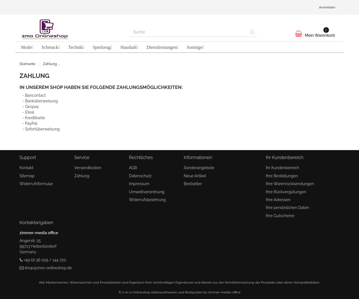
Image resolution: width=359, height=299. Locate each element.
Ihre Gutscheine (280, 215)
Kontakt (26, 167)
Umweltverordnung (146, 192)
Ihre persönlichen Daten (287, 207)
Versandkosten (87, 167)
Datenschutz (140, 176)
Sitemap (27, 176)
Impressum (139, 183)
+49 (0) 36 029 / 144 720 (45, 260)
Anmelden (327, 7)
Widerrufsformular (36, 183)
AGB (133, 167)
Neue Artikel (195, 176)
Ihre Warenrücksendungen (290, 183)
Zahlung (82, 176)
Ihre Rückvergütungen (286, 192)
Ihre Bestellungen (282, 176)
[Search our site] (188, 32)
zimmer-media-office (224, 292)
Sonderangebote (199, 167)
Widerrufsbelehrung (147, 199)
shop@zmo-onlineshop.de (48, 268)
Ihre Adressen (278, 199)
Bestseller (193, 183)
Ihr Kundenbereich (282, 167)
